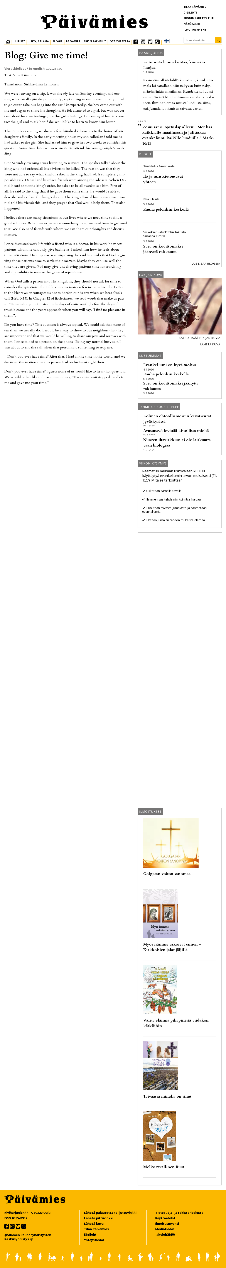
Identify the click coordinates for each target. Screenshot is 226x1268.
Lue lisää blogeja (206, 263)
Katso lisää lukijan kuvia (199, 338)
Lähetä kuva (210, 344)
